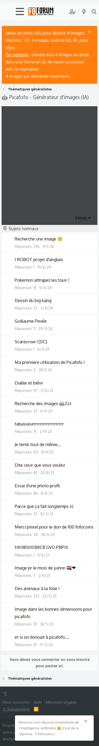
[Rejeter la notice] (89, 32)
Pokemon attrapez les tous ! (42, 280)
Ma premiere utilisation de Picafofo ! (50, 362)
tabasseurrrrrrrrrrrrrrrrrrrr (39, 424)
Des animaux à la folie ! (37, 588)
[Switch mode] (6, 693)
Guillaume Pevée (31, 321)
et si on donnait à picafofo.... (42, 637)
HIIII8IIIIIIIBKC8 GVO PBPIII (41, 547)
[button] (20, 11)
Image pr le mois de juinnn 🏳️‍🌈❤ (45, 568)
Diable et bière (29, 383)
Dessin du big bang (33, 300)
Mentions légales (61, 702)
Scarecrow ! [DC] (31, 341)
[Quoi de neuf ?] (84, 11)
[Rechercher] (94, 11)
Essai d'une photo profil (37, 485)
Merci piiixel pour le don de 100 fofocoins (54, 527)
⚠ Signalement (16, 709)
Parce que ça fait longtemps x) (44, 506)
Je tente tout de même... (38, 444)
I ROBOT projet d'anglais (39, 259)
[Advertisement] (49, 162)
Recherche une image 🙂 (39, 239)
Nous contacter (16, 702)
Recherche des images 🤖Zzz (43, 403)
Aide (38, 702)
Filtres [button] (81, 218)
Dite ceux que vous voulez (40, 465)
